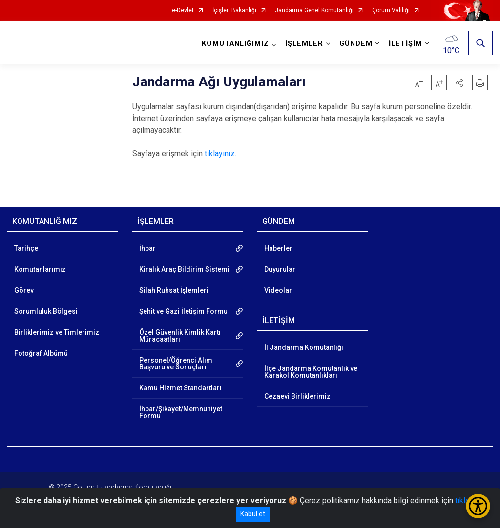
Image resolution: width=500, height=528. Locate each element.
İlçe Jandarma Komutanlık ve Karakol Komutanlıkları (310, 372)
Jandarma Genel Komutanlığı (314, 10)
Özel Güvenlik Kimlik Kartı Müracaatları (180, 335)
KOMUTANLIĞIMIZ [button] (235, 44)
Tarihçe (26, 248)
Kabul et (252, 514)
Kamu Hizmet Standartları (180, 388)
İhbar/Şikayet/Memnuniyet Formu (180, 412)
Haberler (278, 248)
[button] (459, 82)
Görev (24, 290)
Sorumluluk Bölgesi (46, 311)
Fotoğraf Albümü (41, 353)
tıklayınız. (220, 153)
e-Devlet (183, 10)
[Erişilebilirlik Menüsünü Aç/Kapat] (478, 506)
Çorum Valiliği (391, 10)
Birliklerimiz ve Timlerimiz (56, 332)
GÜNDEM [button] (356, 44)
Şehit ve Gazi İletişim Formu (183, 311)
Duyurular (279, 269)
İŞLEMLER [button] (304, 44)
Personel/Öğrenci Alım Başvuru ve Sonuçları (175, 363)
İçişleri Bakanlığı (234, 10)
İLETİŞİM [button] (405, 44)
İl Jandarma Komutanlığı (303, 347)
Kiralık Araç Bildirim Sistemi (184, 269)
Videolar (278, 290)
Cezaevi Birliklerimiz (297, 396)
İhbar (147, 248)
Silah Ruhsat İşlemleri (173, 290)
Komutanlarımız (40, 269)
